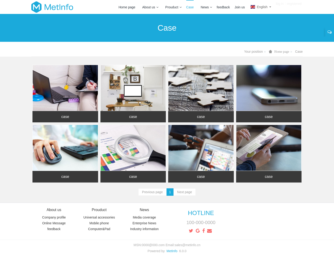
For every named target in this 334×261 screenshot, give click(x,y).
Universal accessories (99, 217)
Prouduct (173, 7)
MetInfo (172, 251)
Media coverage (144, 217)
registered (294, 7)
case (65, 117)
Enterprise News (144, 223)
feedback (223, 7)
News (206, 7)
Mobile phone (99, 223)
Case (190, 7)
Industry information (144, 229)
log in (279, 7)
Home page (127, 7)
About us (150, 7)
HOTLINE (201, 212)
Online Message (54, 223)
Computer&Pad (99, 229)
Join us (239, 7)
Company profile (54, 217)
